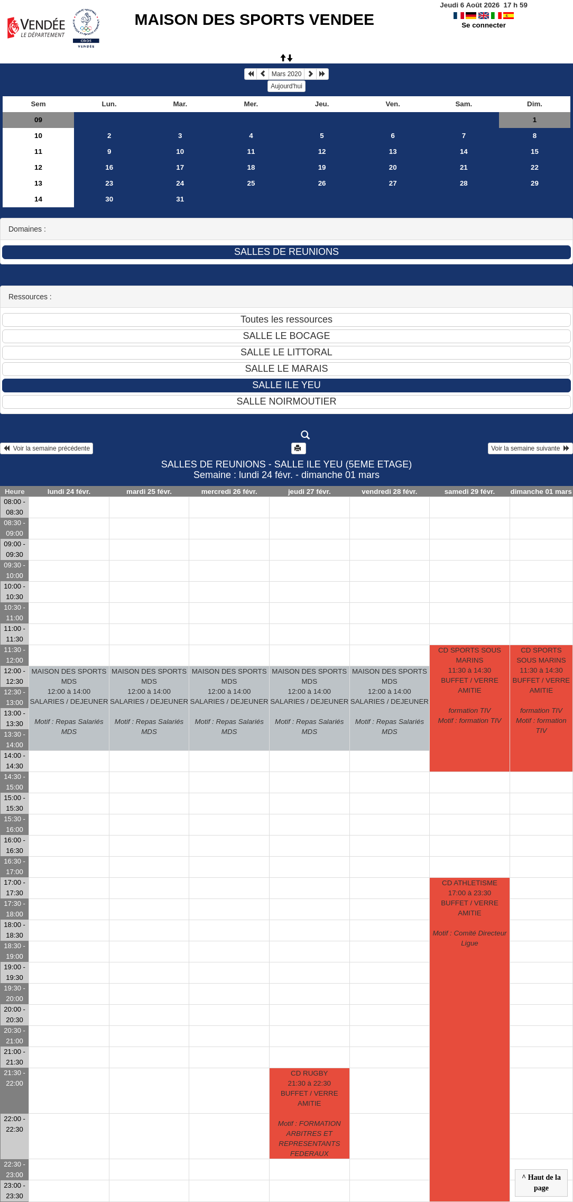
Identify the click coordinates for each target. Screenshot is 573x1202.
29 (535, 183)
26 (322, 183)
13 (393, 151)
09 (38, 120)
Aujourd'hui (286, 86)
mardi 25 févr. (149, 492)
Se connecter (483, 25)
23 (109, 183)
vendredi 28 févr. (389, 492)
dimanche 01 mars (540, 492)
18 (251, 167)
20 (393, 167)
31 (180, 199)
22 (535, 167)
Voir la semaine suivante (530, 448)
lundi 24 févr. (69, 492)
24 (180, 183)
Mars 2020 (287, 74)
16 (109, 167)
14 (464, 151)
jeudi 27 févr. (309, 492)
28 (464, 183)
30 (109, 199)
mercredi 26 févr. (229, 492)
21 (464, 167)
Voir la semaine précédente (46, 448)
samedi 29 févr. (470, 492)
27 (393, 183)
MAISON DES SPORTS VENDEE (254, 19)
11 (38, 151)
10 (38, 136)
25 (251, 183)
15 (535, 151)
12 (322, 151)
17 (180, 167)
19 (322, 167)
